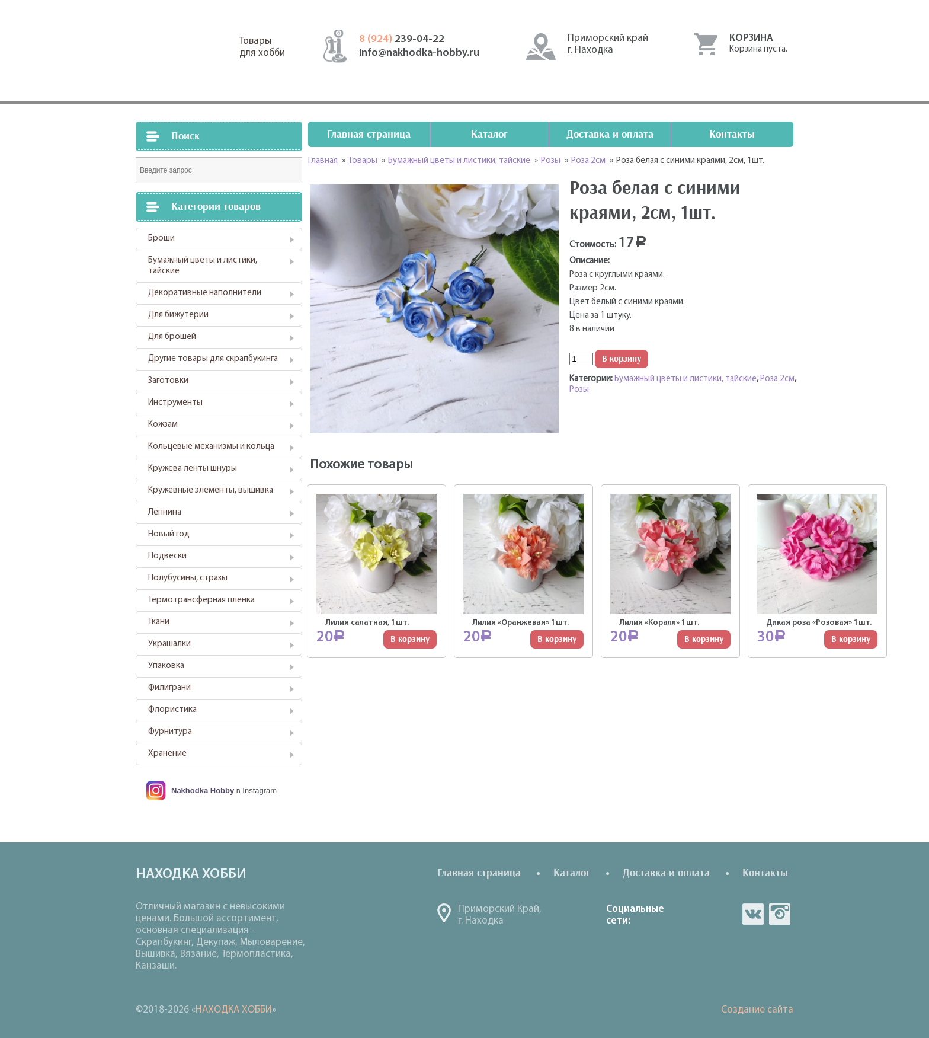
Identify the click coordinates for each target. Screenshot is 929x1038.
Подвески (167, 556)
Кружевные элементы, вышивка (210, 490)
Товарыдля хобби (262, 47)
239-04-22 (401, 39)
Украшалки (169, 644)
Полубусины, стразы (188, 578)
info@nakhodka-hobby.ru (419, 53)
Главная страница (369, 134)
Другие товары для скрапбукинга (213, 358)
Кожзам (163, 424)
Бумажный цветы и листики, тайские (202, 266)
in (779, 914)
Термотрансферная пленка (201, 600)
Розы (579, 389)
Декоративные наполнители (204, 293)
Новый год (169, 534)
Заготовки (168, 380)
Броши (161, 238)
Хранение (167, 753)
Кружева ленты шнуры (192, 468)
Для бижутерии (178, 315)
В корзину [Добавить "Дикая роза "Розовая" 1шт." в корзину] (850, 639)
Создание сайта (757, 1010)
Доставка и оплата (609, 134)
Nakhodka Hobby (202, 790)
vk (753, 914)
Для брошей (172, 337)
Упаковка (166, 666)
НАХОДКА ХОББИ (234, 1010)
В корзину (621, 359)
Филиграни (169, 688)
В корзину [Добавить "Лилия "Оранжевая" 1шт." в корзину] (556, 639)
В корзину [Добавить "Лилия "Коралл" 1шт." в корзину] (703, 639)
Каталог (489, 134)
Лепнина (164, 512)
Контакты (732, 134)
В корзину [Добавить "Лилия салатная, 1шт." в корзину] (410, 639)
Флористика (172, 709)
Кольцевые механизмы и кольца (211, 446)
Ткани (158, 622)
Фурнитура (170, 731)
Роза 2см (777, 379)
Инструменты (175, 402)
